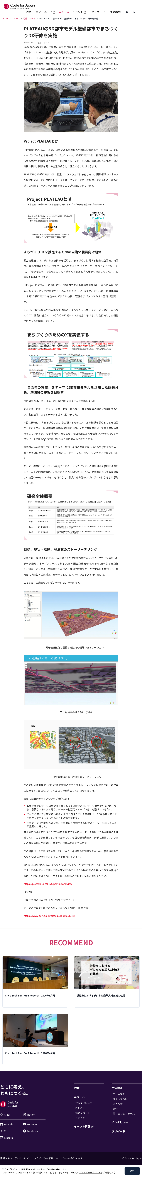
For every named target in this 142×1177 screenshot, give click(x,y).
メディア (80, 1118)
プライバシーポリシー (46, 1158)
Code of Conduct (72, 1158)
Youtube (30, 1124)
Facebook (30, 1131)
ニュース (63, 12)
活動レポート (82, 1113)
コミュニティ (46, 12)
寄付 (115, 1108)
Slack (5, 1114)
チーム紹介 (119, 1094)
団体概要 (115, 12)
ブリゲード (98, 12)
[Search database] (134, 12)
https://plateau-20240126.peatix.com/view (48, 884)
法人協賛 (118, 1104)
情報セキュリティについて (14, 1158)
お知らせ (80, 1108)
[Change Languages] (127, 12)
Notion (29, 1114)
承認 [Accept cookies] (132, 1171)
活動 (28, 12)
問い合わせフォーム (124, 1113)
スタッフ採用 (120, 1099)
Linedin (6, 1137)
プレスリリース (83, 1103)
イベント (79, 12)
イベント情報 (84, 1126)
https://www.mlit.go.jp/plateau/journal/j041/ (49, 916)
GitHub (6, 1124)
